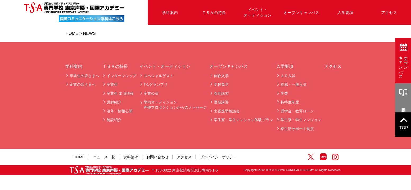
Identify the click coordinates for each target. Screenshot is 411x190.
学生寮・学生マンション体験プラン (243, 120)
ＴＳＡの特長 (214, 12)
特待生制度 (290, 102)
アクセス (332, 66)
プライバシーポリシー (218, 157)
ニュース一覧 (104, 157)
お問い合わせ (157, 157)
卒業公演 (151, 93)
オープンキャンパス (301, 12)
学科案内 (170, 12)
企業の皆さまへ (83, 84)
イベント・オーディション (258, 12)
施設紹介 (114, 120)
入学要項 (345, 12)
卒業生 (112, 84)
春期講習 (221, 93)
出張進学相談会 (227, 111)
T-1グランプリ (156, 84)
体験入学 (221, 76)
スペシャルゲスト (158, 76)
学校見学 (221, 84)
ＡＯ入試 (288, 76)
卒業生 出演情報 (120, 93)
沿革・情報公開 (120, 111)
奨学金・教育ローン (297, 111)
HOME (72, 33)
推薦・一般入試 (293, 84)
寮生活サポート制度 (297, 129)
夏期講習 (221, 102)
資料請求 (130, 157)
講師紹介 (114, 102)
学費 (284, 93)
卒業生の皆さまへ (84, 76)
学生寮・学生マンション (301, 120)
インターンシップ (121, 76)
